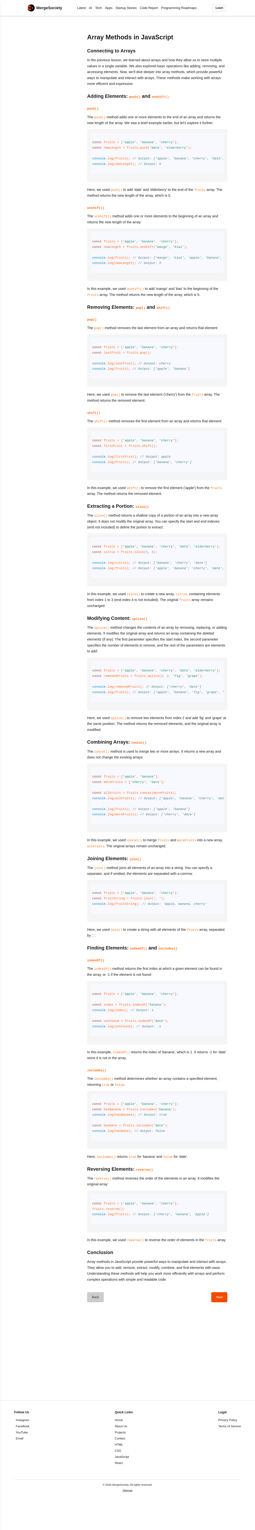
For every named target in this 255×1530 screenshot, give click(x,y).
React (119, 1490)
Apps (108, 8)
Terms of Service (229, 1454)
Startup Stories (126, 8)
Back (95, 1325)
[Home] (45, 7)
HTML (119, 1472)
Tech (98, 8)
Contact (120, 1466)
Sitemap (127, 1518)
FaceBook (22, 1454)
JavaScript (122, 1484)
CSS (118, 1478)
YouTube (22, 1460)
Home (119, 1448)
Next (219, 1325)
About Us (121, 1454)
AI (90, 8)
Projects (120, 1460)
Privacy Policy (227, 1448)
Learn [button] (219, 7)
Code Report (149, 8)
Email (19, 1466)
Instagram (22, 1448)
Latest (81, 8)
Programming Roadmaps (179, 8)
